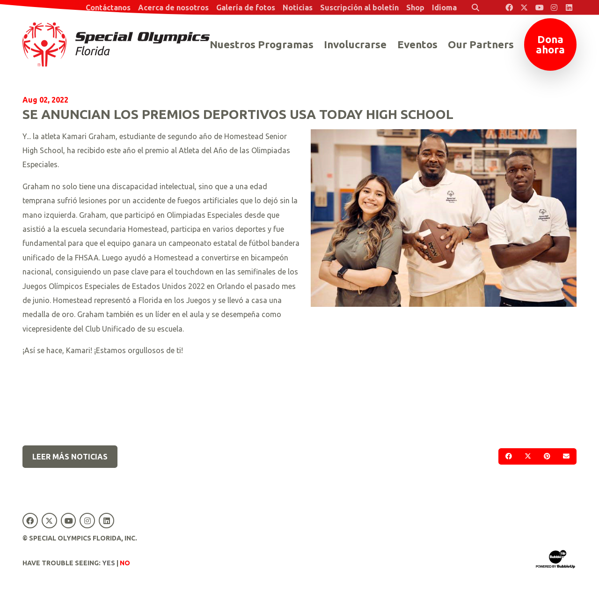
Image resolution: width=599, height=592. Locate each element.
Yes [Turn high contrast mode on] (108, 563)
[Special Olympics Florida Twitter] (524, 7)
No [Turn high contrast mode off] (125, 563)
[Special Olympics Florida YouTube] (539, 7)
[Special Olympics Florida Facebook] (509, 7)
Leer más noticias (70, 456)
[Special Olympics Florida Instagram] (554, 7)
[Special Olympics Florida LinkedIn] (569, 7)
